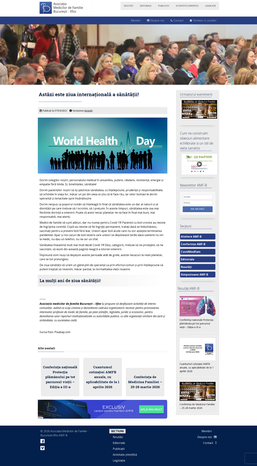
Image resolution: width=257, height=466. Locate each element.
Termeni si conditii (203, 20)
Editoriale (187, 259)
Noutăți (88, 110)
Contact (177, 20)
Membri (134, 20)
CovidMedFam (191, 252)
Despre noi (155, 20)
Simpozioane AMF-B (194, 274)
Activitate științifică (125, 455)
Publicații (119, 449)
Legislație (119, 460)
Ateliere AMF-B (191, 236)
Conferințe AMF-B (193, 244)
